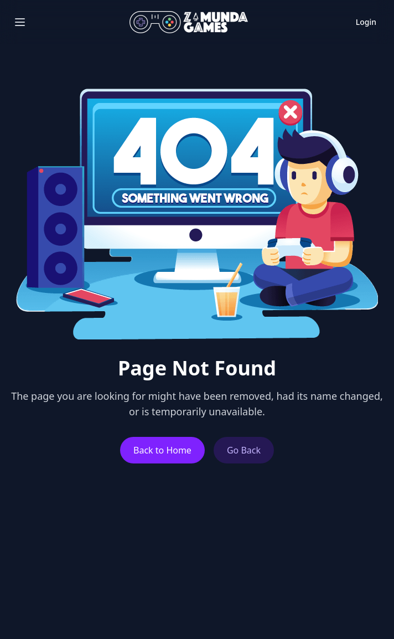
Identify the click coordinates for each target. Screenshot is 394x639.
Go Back (244, 450)
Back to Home (162, 450)
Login (366, 22)
